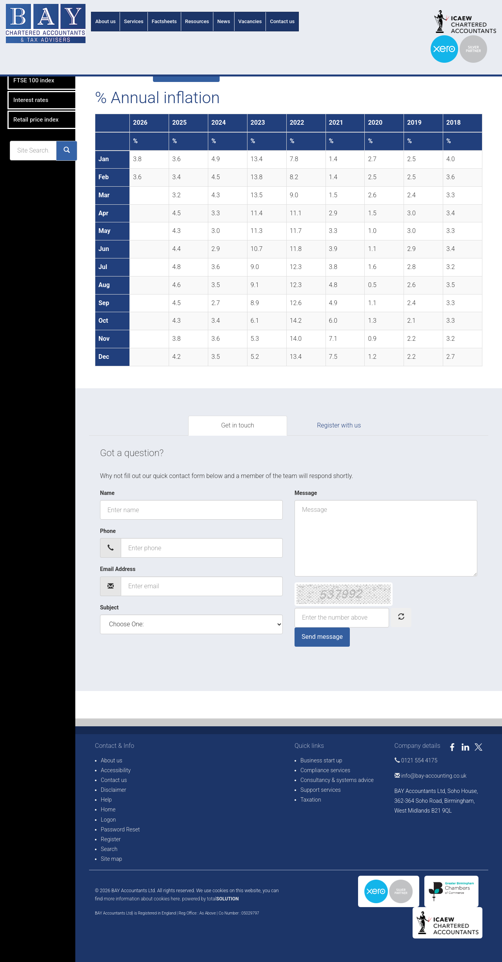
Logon (108, 820)
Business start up (321, 760)
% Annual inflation (31, 86)
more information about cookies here (142, 899)
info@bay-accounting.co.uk (431, 776)
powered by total (210, 899)
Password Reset (120, 829)
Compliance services (325, 770)
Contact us (282, 21)
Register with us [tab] (339, 425)
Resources (197, 21)
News (223, 21)
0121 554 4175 (416, 760)
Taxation (310, 800)
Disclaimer (113, 790)
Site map (111, 859)
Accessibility (116, 770)
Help (106, 800)
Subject (109, 607)
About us (105, 21)
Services (134, 21)
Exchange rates (27, 105)
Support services (320, 790)
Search (109, 849)
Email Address (118, 569)
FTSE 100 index (27, 125)
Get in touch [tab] (237, 425)
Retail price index (30, 164)
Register (111, 839)
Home (108, 809)
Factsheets (164, 21)
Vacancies (250, 21)
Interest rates (24, 145)
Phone (108, 531)
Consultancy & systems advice (337, 780)
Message (306, 493)
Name (107, 493)
